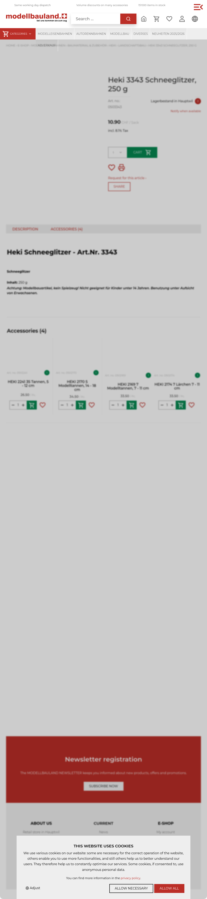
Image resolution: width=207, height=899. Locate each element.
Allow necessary (131, 888)
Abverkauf (47, 45)
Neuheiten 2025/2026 (168, 34)
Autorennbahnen (91, 34)
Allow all (169, 888)
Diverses (140, 34)
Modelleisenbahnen (55, 34)
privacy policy (130, 878)
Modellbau (119, 34)
